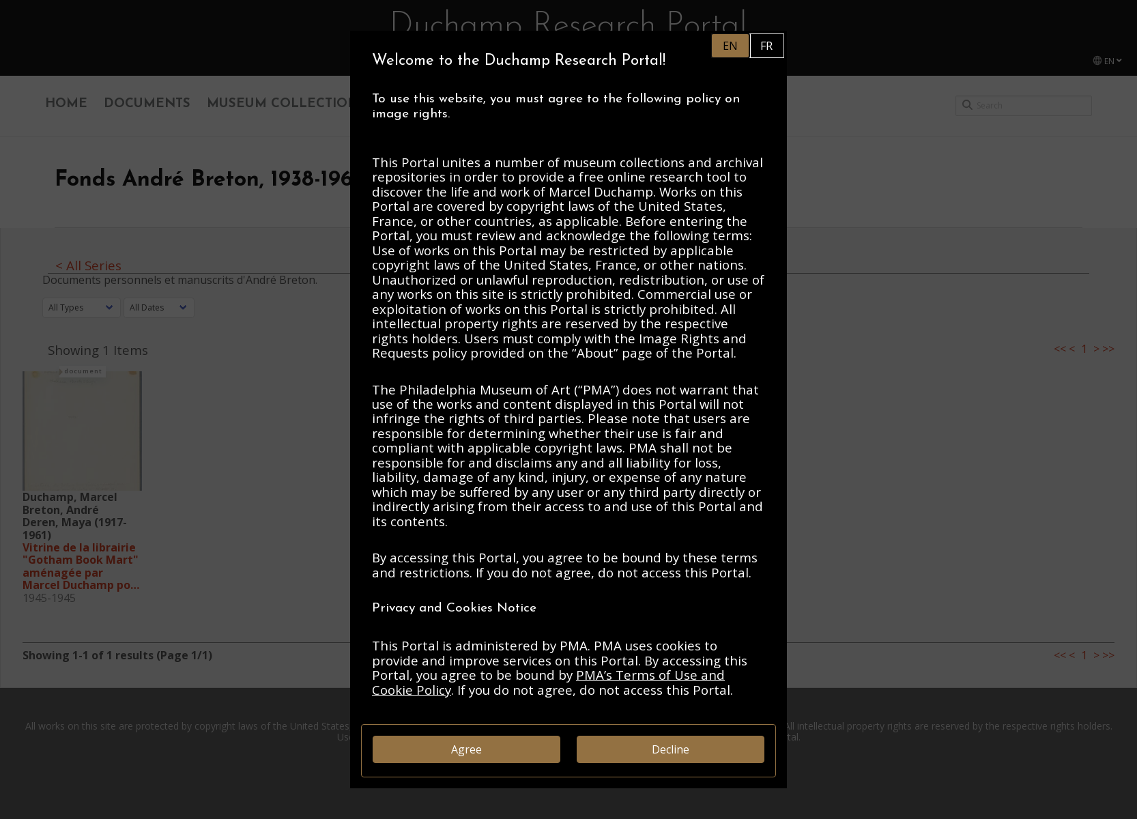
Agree (466, 749)
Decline (670, 749)
